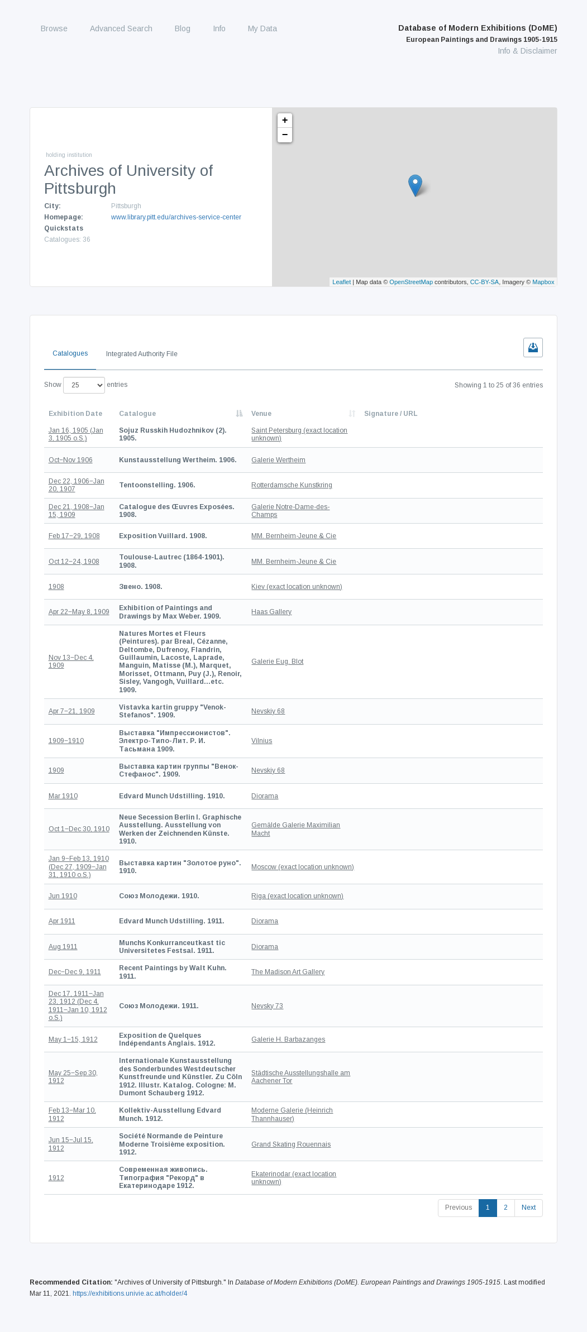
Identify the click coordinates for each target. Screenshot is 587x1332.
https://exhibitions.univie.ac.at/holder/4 (130, 1228)
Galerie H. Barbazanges (343, 998)
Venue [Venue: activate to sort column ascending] (316, 414)
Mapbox (543, 282)
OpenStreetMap (411, 282)
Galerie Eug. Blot (332, 649)
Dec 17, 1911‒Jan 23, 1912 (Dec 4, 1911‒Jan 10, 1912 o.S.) (78, 965)
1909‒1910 (66, 712)
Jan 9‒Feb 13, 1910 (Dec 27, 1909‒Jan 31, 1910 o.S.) (79, 826)
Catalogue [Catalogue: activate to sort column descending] (137, 414)
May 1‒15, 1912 (73, 998)
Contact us (539, 1286)
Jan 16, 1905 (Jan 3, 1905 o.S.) (76, 434)
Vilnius (316, 712)
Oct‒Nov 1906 (71, 460)
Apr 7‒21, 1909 (72, 687)
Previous (458, 1143)
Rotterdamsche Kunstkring (346, 485)
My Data (262, 28)
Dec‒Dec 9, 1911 (75, 931)
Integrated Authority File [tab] (142, 354)
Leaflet (341, 282)
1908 (56, 586)
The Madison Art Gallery (342, 931)
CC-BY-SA (484, 282)
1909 (56, 737)
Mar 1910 (63, 762)
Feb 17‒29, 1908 (74, 536)
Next (529, 1143)
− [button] (285, 135)
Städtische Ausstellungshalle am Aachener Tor (349, 1031)
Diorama (319, 762)
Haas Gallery (326, 612)
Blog (182, 28)
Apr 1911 (62, 881)
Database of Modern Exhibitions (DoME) (477, 33)
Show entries (85, 385)
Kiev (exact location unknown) (351, 586)
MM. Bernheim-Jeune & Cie (348, 536)
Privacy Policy (534, 1297)
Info (219, 28)
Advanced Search (121, 28)
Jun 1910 (63, 855)
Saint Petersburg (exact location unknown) (341, 434)
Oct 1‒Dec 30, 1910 (79, 792)
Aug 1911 (63, 906)
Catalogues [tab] (70, 353)
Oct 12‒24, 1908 (74, 561)
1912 (56, 1116)
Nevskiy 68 (323, 687)
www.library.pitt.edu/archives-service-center (176, 217)
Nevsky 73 (322, 965)
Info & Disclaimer (527, 50)
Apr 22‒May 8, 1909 (79, 612)
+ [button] (285, 120)
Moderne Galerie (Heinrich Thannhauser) (347, 1065)
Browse (54, 28)
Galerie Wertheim (333, 460)
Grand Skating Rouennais (345, 1091)
